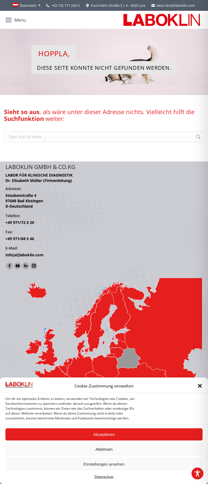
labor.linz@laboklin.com (173, 5)
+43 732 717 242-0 (65, 5)
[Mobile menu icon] (15, 20)
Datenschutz (104, 476)
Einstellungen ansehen (104, 464)
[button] (200, 386)
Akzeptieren (104, 434)
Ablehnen (103, 449)
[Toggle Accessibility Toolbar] (197, 473)
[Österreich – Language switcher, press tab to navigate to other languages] (26, 5)
